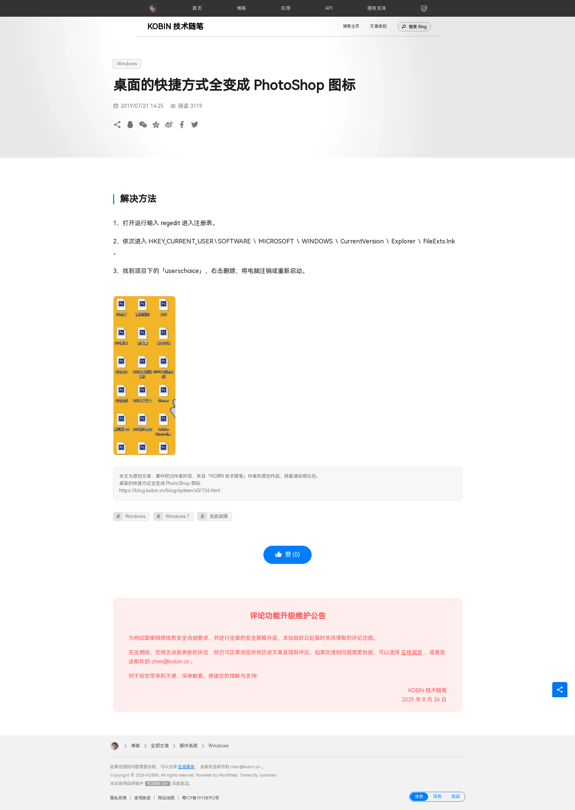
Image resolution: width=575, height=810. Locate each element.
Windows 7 (177, 516)
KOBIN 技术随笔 (175, 26)
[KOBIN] (152, 8)
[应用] (285, 8)
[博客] (241, 8)
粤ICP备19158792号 (200, 798)
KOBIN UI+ (157, 783)
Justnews (267, 775)
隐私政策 (118, 798)
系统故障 (219, 516)
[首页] (197, 8)
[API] (329, 8)
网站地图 (166, 798)
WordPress (228, 775)
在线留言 (411, 652)
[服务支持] (376, 8)
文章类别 (378, 26)
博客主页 (351, 26)
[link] (424, 8)
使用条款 (142, 798)
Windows (127, 63)
